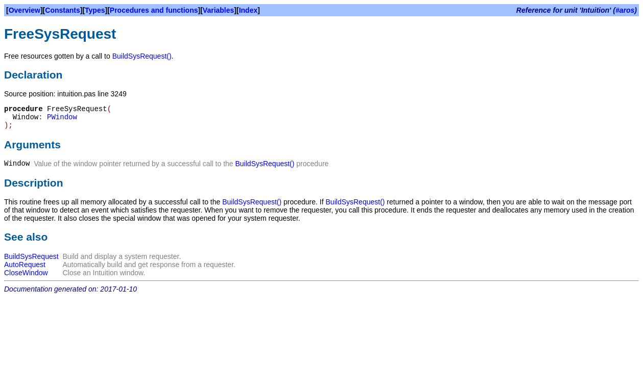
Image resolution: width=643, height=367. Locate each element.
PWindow (62, 117)
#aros (624, 10)
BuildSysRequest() (142, 56)
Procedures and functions (154, 10)
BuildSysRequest (31, 256)
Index (248, 10)
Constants (62, 10)
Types (95, 10)
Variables (218, 10)
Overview (24, 10)
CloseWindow (26, 273)
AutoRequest (24, 264)
